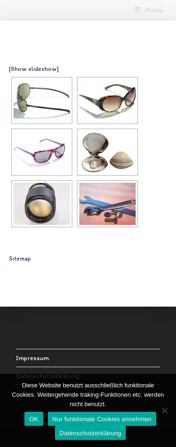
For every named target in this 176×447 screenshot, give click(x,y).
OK (33, 419)
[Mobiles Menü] (148, 10)
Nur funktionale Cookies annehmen (102, 419)
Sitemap (20, 258)
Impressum (32, 358)
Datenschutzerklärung (90, 433)
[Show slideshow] (34, 69)
